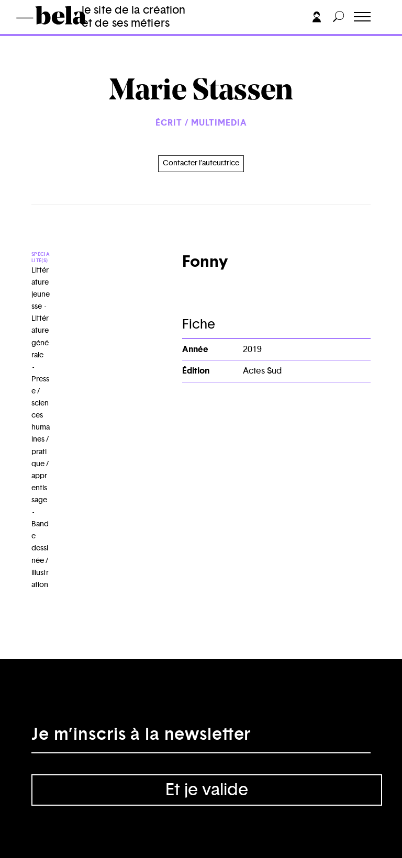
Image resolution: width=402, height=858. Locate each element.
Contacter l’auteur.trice (201, 163)
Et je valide (206, 790)
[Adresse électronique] (201, 737)
